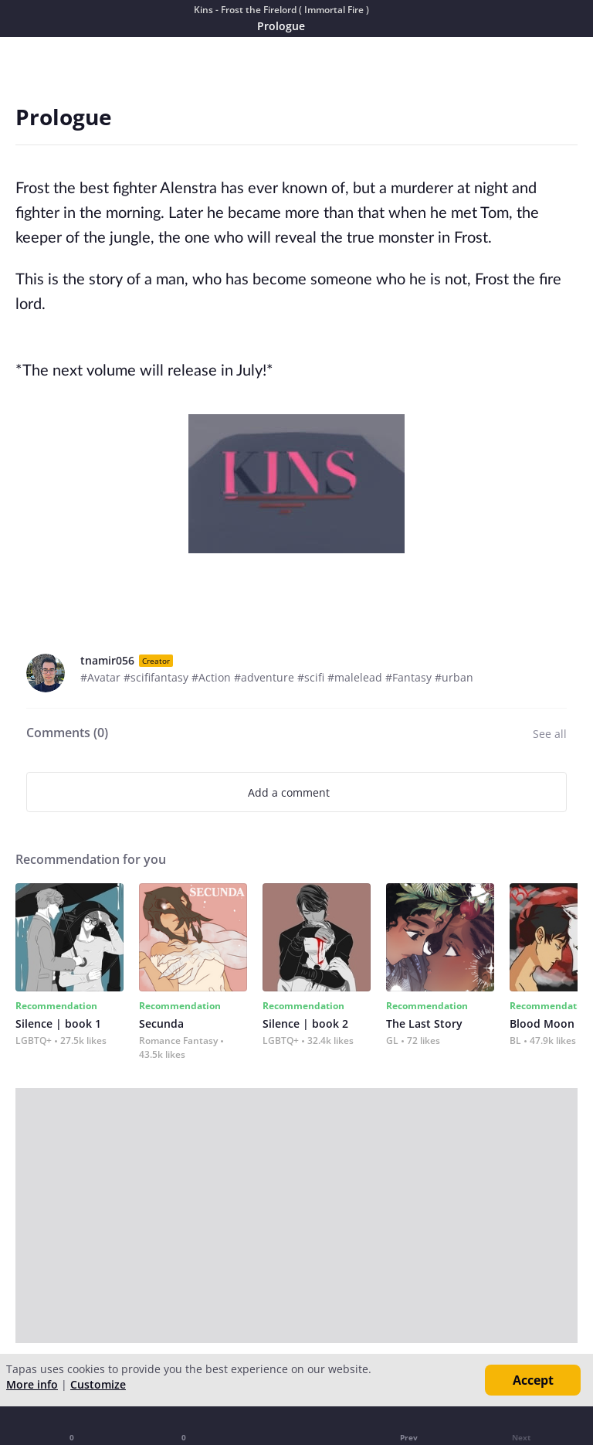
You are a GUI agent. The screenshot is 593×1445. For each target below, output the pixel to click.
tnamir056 (107, 660)
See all (550, 733)
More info (32, 1384)
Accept (533, 1380)
